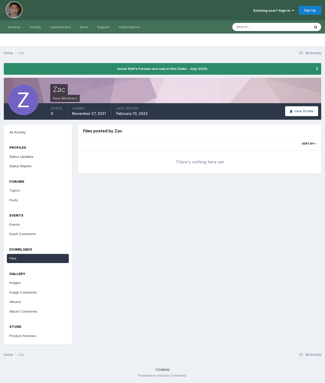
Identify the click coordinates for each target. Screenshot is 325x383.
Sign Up (310, 10)
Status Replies (20, 166)
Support (103, 27)
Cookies (163, 369)
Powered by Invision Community (162, 375)
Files (13, 258)
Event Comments (22, 234)
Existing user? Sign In (273, 10)
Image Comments (23, 292)
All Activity (17, 132)
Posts (13, 200)
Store (84, 27)
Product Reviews (22, 336)
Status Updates (21, 157)
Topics (14, 190)
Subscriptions (129, 27)
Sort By (309, 143)
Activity (35, 27)
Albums (15, 302)
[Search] (254, 27)
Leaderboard (60, 27)
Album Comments (23, 311)
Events (14, 224)
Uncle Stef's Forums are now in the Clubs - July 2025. (162, 69)
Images (15, 283)
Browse (14, 27)
